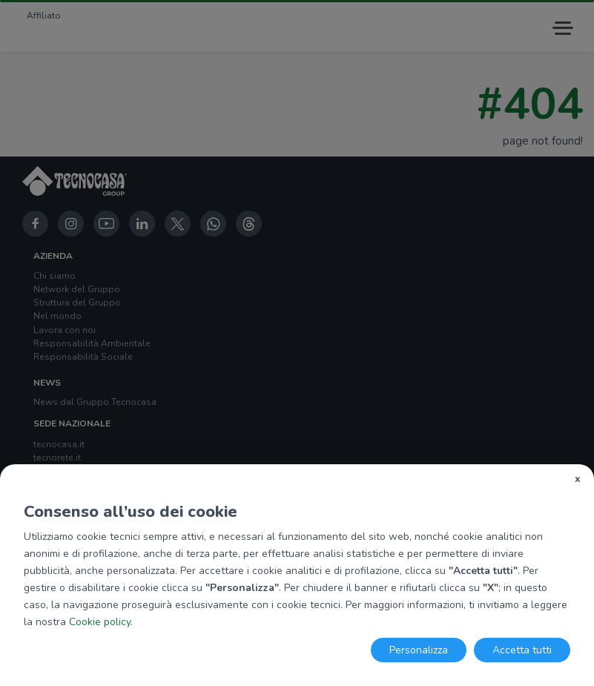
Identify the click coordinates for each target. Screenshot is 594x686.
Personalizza (418, 650)
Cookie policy (100, 622)
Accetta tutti (522, 650)
